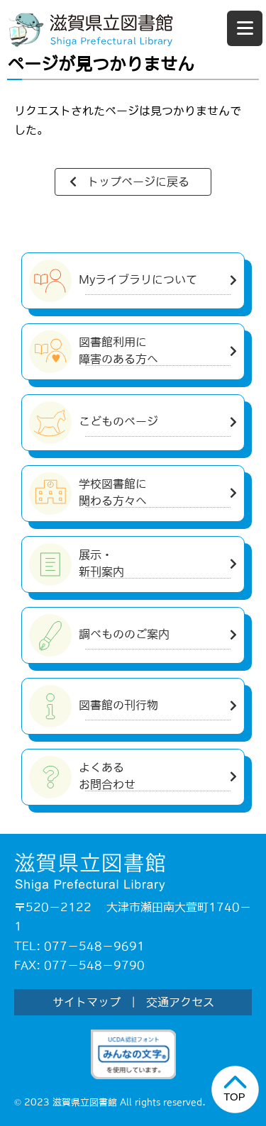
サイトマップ (86, 1002)
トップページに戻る (138, 181)
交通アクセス (180, 1002)
